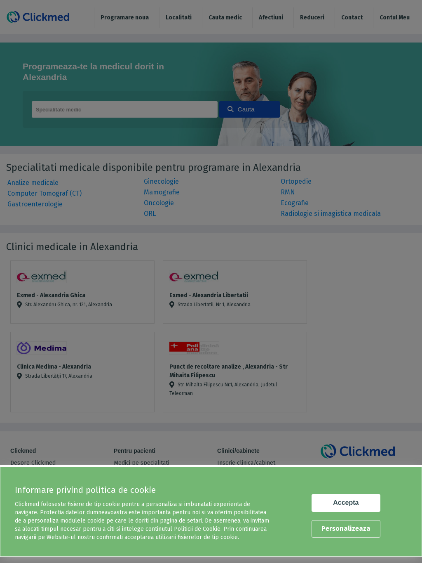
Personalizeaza (345, 528)
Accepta (346, 502)
